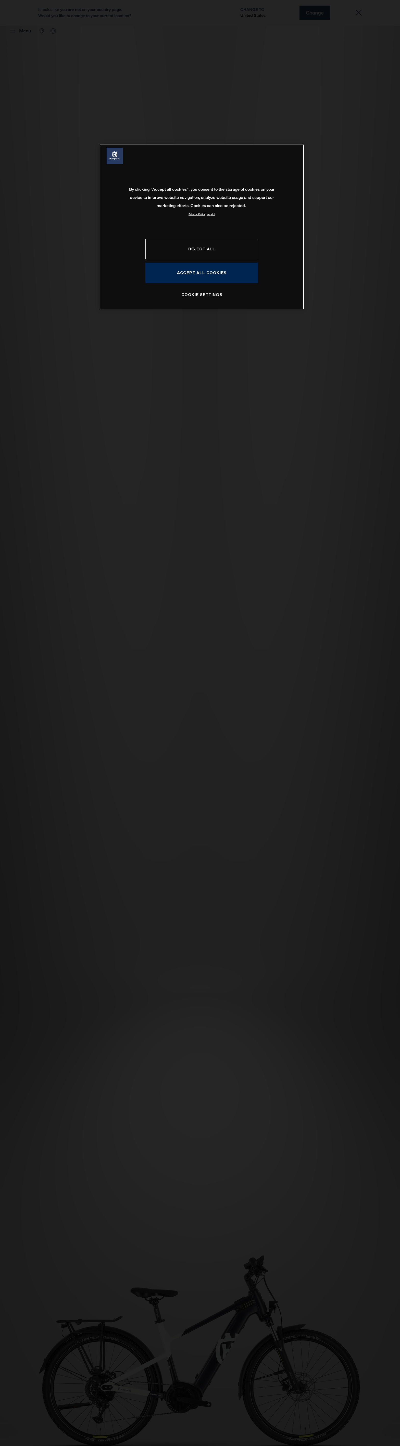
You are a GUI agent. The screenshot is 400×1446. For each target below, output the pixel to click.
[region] (202, 227)
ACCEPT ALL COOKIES (202, 272)
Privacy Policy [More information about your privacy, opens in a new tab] (197, 214)
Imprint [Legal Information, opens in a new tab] (211, 214)
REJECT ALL (201, 249)
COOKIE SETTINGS (201, 294)
